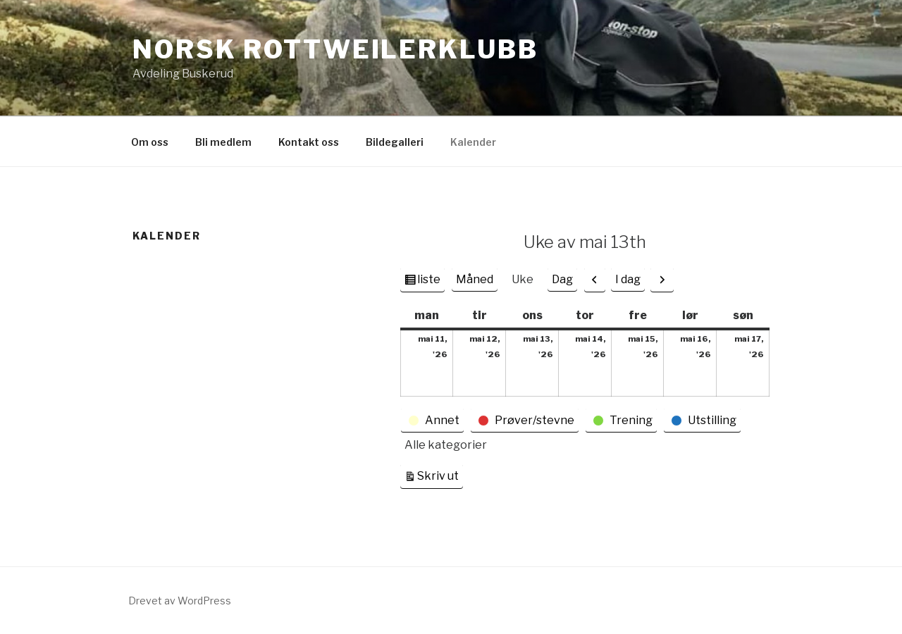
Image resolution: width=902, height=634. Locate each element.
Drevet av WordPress (179, 601)
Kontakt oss (308, 142)
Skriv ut (440, 474)
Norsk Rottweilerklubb (335, 49)
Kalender (473, 142)
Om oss (149, 142)
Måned (474, 279)
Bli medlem (223, 142)
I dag (628, 279)
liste (428, 281)
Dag (562, 279)
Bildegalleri (395, 142)
